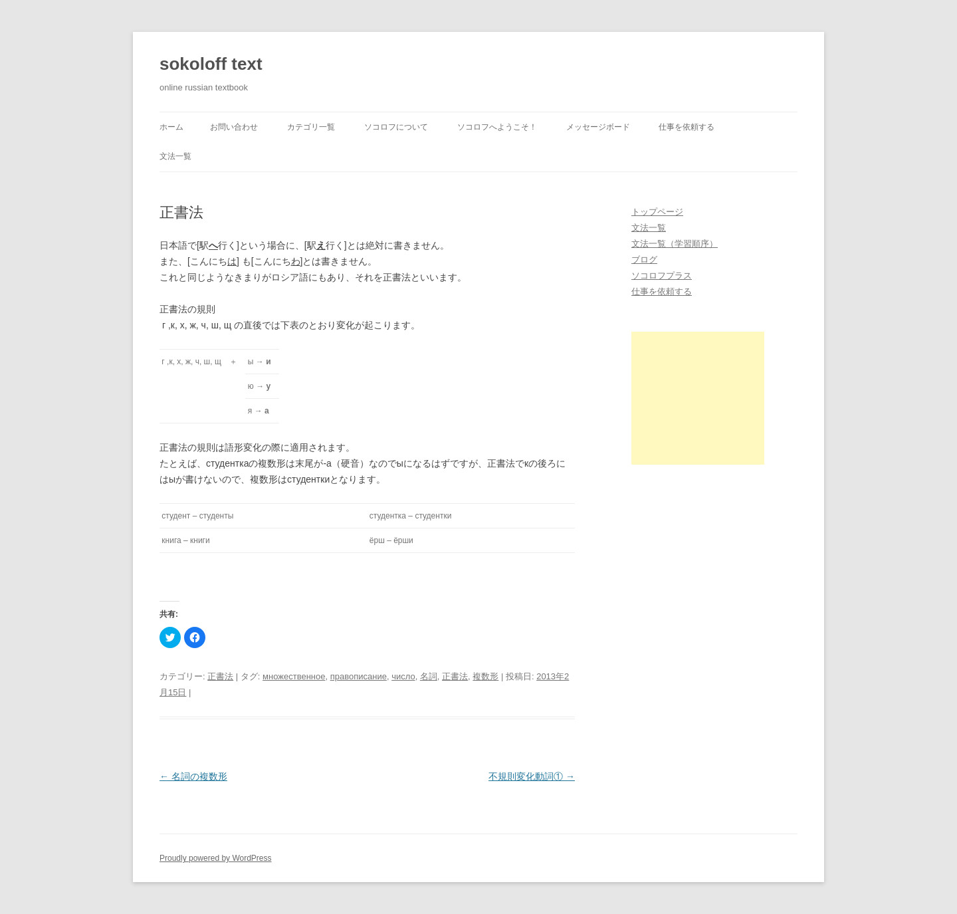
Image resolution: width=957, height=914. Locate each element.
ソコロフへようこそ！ (497, 127)
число (403, 676)
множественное (294, 676)
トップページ (657, 212)
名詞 (428, 676)
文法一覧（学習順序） (674, 244)
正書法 (220, 676)
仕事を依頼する (686, 127)
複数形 (485, 676)
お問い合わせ (234, 127)
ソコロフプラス (661, 276)
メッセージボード (598, 127)
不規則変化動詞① (531, 776)
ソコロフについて (396, 127)
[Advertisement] (697, 398)
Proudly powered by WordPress (216, 858)
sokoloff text (211, 64)
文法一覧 (175, 156)
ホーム (171, 127)
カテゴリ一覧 (311, 127)
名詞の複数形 (193, 776)
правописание (358, 676)
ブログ (644, 260)
